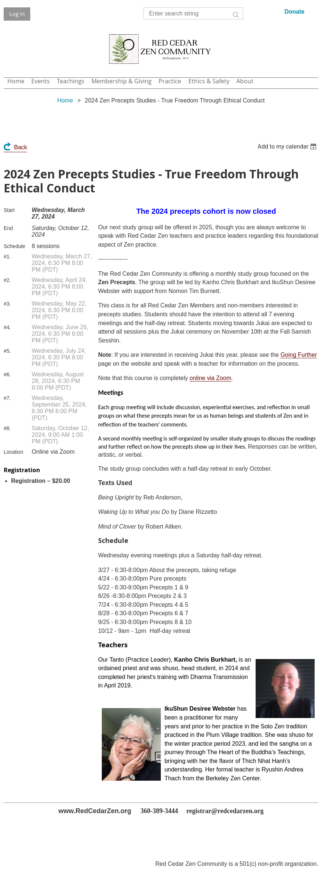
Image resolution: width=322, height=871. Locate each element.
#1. (7, 256)
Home (65, 100)
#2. (7, 280)
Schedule (14, 246)
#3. (7, 304)
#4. (7, 327)
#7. (7, 398)
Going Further (298, 355)
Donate (294, 11)
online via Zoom (210, 378)
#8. (7, 428)
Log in (17, 13)
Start (9, 210)
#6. (7, 374)
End (8, 228)
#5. (7, 351)
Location (13, 452)
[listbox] (287, 146)
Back (20, 147)
